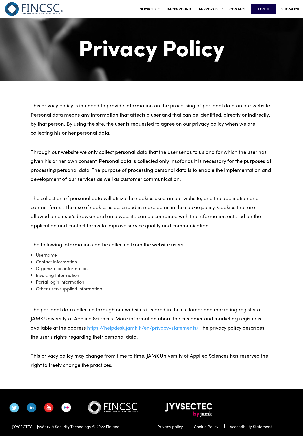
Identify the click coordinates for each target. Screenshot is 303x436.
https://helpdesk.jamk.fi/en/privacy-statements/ (143, 327)
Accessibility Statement (251, 426)
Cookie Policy (206, 426)
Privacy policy (170, 426)
